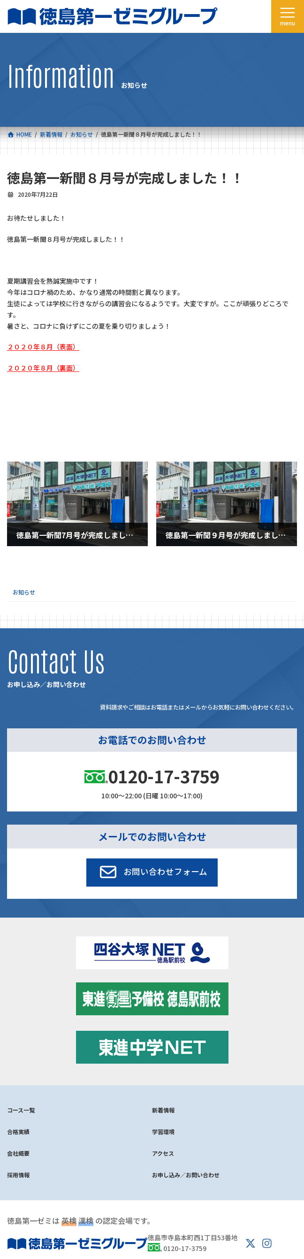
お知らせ (24, 591)
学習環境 (163, 1131)
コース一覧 (21, 1110)
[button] (152, 872)
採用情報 (18, 1175)
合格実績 (18, 1131)
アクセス (163, 1153)
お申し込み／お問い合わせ (186, 1175)
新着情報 (163, 1110)
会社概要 (18, 1153)
